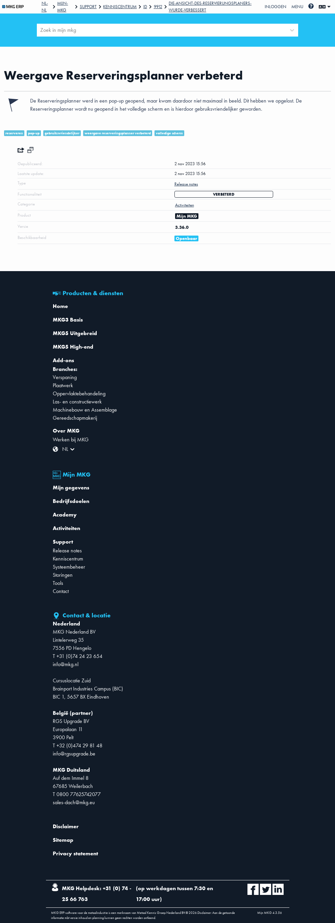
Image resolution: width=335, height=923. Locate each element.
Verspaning (65, 377)
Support (88, 6)
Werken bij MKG (71, 439)
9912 (158, 6)
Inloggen (275, 6)
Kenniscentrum (120, 6)
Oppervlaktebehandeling (79, 393)
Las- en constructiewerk (77, 401)
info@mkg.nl (65, 664)
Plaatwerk (63, 385)
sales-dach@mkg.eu (74, 802)
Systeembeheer (69, 566)
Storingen (63, 574)
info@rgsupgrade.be (74, 753)
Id (145, 6)
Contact (61, 591)
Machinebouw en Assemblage (85, 409)
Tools (58, 583)
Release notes (67, 550)
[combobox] (41, 30)
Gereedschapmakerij (75, 417)
